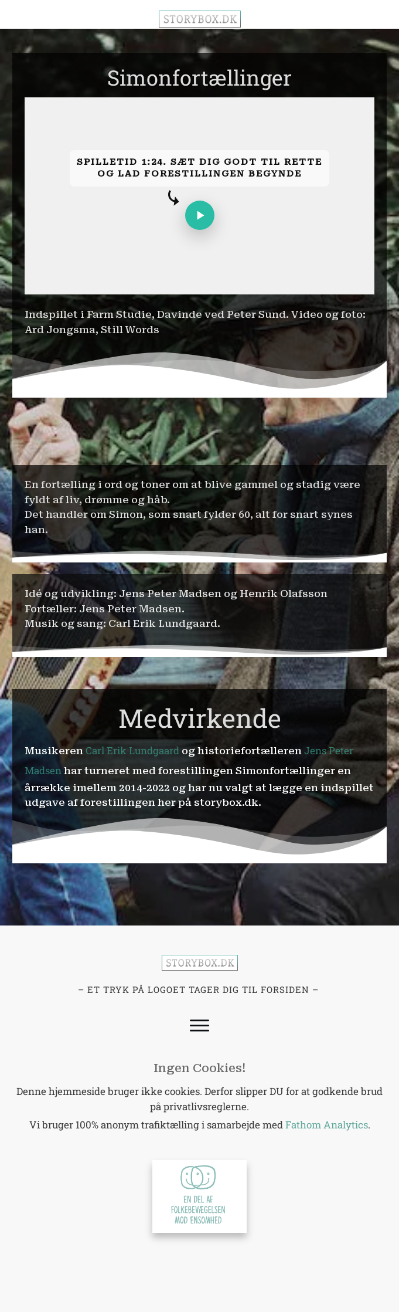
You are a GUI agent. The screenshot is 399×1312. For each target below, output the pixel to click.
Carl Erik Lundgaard (132, 750)
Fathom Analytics (326, 1124)
